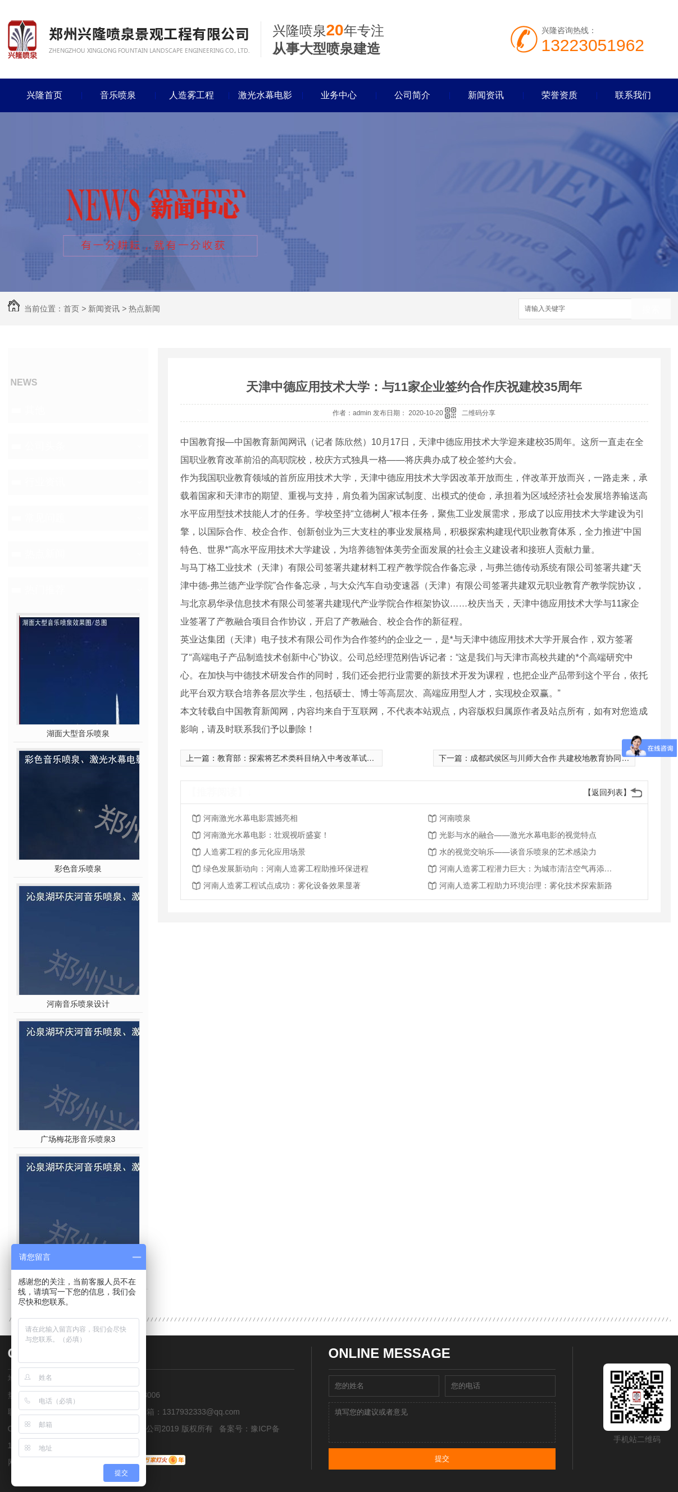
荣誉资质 (559, 95)
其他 (35, 410)
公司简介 (412, 95)
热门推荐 (45, 589)
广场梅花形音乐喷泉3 (78, 1139)
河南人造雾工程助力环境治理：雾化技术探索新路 (525, 885)
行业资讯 (45, 482)
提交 (442, 1458)
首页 (71, 308)
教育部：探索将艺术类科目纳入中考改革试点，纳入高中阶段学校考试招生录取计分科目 (370, 758)
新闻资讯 (486, 95)
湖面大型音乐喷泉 (78, 733)
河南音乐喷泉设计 (78, 1003)
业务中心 (339, 95)
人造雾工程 (191, 95)
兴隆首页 (44, 95)
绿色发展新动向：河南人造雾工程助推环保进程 (285, 868)
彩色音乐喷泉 (78, 868)
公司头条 (45, 446)
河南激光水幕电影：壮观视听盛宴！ (266, 834)
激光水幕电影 (265, 95)
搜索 (651, 309)
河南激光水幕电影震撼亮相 (250, 818)
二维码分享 (478, 413)
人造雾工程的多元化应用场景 (254, 851)
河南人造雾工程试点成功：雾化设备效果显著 (282, 885)
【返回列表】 (607, 792)
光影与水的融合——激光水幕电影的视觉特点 (518, 834)
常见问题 (45, 518)
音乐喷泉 (118, 95)
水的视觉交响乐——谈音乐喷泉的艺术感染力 (518, 851)
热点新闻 (144, 308)
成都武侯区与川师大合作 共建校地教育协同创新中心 (561, 758)
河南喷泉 (455, 818)
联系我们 (633, 95)
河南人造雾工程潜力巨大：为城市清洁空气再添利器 (529, 868)
